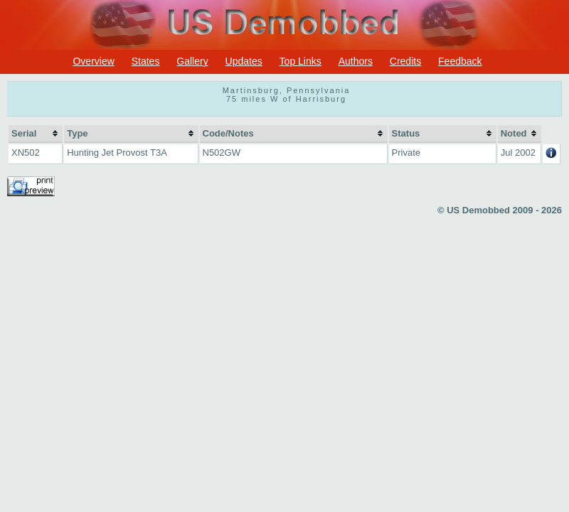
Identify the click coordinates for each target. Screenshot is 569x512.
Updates (243, 61)
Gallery (192, 61)
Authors (356, 61)
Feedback (460, 61)
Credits (405, 61)
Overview (93, 61)
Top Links (300, 61)
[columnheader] (36, 134)
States (146, 61)
